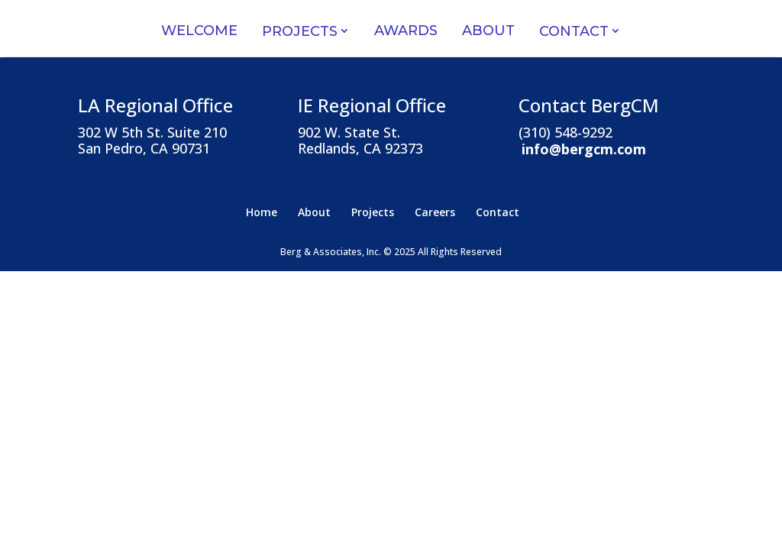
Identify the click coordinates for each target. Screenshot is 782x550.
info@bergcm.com (584, 148)
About (488, 30)
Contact (574, 31)
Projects (300, 31)
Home (261, 212)
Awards (406, 30)
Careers (435, 212)
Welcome (199, 30)
